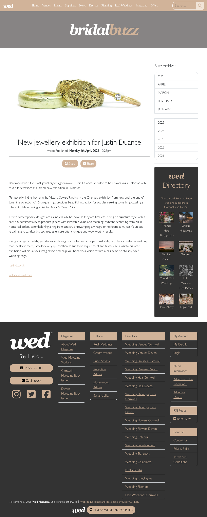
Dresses (93, 5)
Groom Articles (102, 353)
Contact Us (180, 440)
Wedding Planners (136, 487)
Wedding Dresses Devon (141, 369)
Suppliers (70, 5)
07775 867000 (31, 368)
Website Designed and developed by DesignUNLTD (109, 501)
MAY (161, 76)
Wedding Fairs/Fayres (138, 478)
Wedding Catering (136, 437)
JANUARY (164, 109)
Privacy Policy (181, 449)
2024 (161, 131)
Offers (154, 5)
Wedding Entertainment (140, 445)
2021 (161, 156)
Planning (106, 5)
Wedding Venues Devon (141, 353)
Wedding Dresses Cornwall (142, 361)
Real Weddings (124, 5)
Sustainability (101, 395)
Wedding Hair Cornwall (140, 377)
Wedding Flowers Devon (141, 429)
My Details (180, 344)
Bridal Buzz (182, 419)
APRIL (162, 84)
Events (58, 5)
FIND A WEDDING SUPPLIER (111, 510)
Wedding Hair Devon (139, 386)
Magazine (141, 5)
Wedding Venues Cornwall (142, 344)
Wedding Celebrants (138, 462)
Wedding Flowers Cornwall (142, 420)
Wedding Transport (137, 453)
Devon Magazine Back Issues (70, 393)
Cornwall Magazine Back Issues (70, 375)
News (82, 5)
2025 (161, 122)
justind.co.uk (16, 265)
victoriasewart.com (20, 275)
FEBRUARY (165, 101)
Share (70, 163)
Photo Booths (133, 470)
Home (35, 5)
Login (176, 353)
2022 (161, 147)
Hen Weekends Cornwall (141, 495)
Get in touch (31, 380)
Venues (46, 5)
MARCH (163, 93)
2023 (161, 139)
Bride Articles (101, 361)
